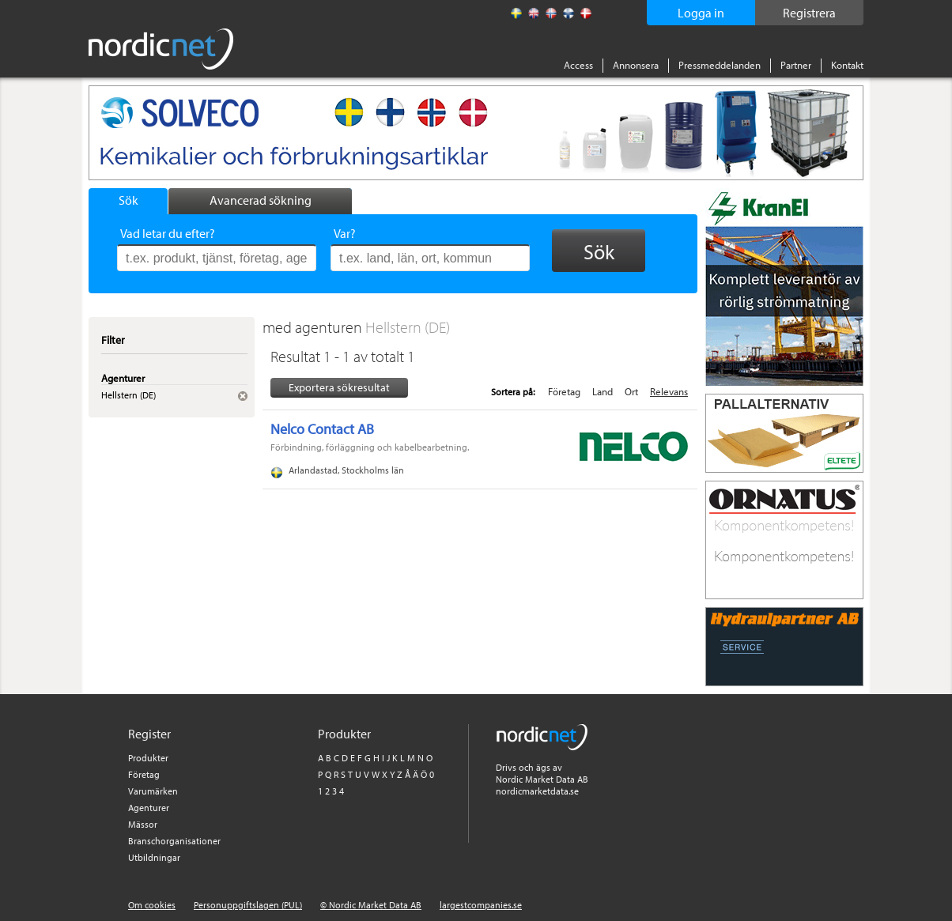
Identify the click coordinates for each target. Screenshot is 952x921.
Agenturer (148, 807)
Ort (631, 391)
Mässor (142, 824)
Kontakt (847, 65)
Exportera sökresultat (339, 387)
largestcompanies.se (481, 905)
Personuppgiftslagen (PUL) (248, 905)
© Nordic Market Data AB (370, 905)
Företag (564, 391)
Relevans (669, 391)
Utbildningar (154, 857)
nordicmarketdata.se (537, 791)
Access (578, 65)
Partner (795, 65)
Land (602, 391)
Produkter (148, 758)
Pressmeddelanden (719, 65)
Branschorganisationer (174, 841)
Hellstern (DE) (407, 327)
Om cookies (152, 905)
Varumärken (153, 791)
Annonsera (636, 65)
